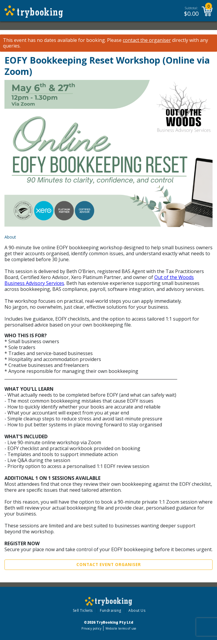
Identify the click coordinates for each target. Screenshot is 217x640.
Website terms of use (121, 628)
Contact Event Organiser (108, 564)
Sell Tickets (83, 610)
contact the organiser (147, 40)
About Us (136, 610)
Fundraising (110, 610)
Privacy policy (91, 628)
